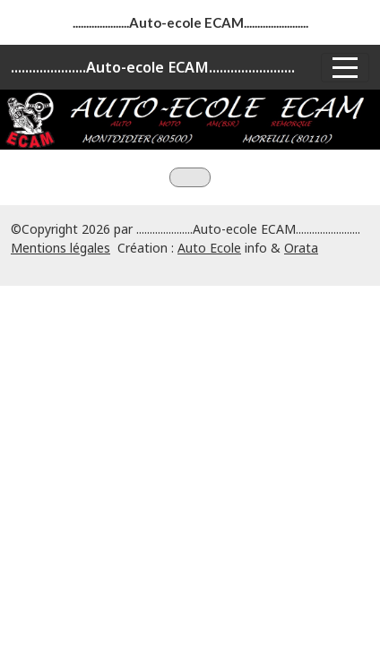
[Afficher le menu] (345, 67)
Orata (301, 247)
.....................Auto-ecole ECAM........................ (153, 67)
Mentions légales (60, 247)
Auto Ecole (209, 247)
